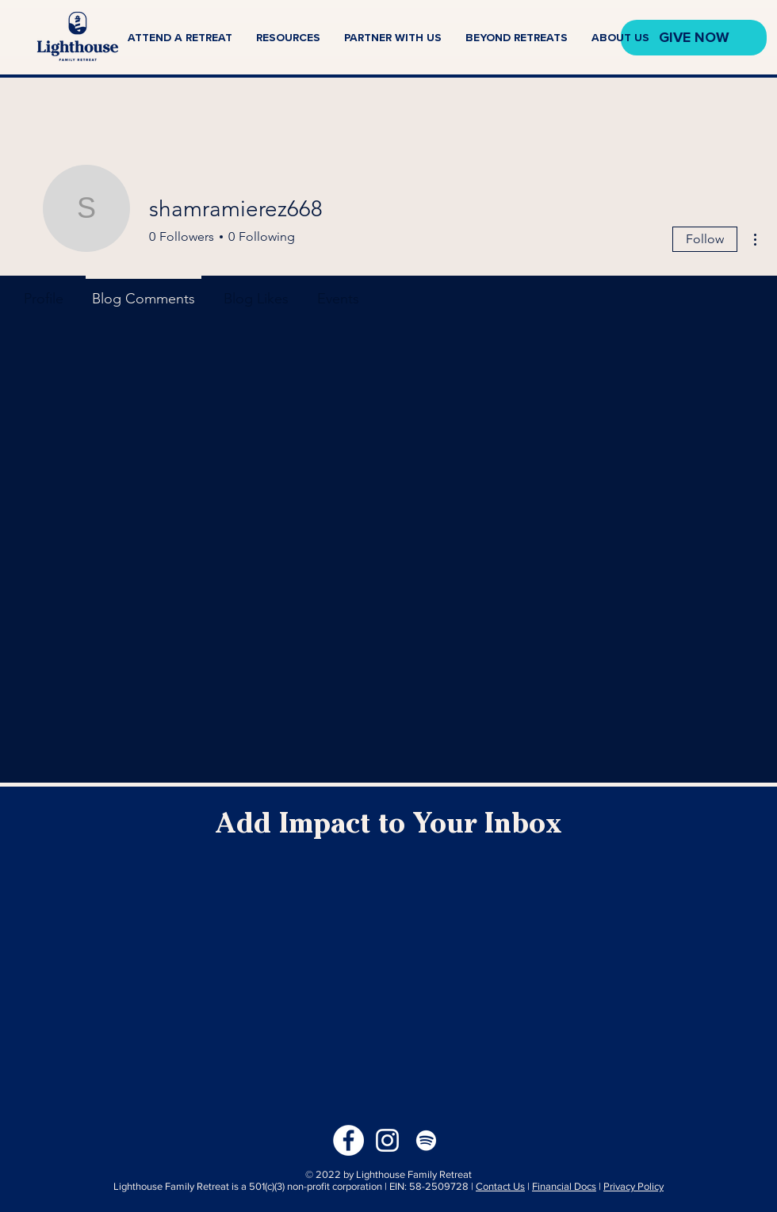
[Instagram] (387, 1140)
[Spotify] (426, 1140)
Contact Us (500, 1186)
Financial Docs (564, 1186)
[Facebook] (348, 1140)
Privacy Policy (633, 1186)
